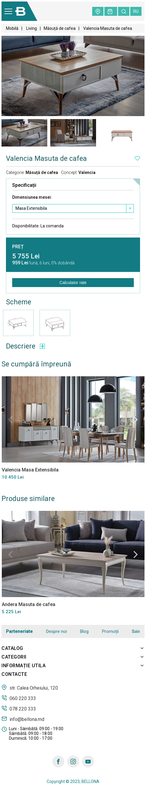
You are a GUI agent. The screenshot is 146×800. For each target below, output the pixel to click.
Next (139, 133)
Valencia (87, 172)
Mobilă (12, 28)
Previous (7, 133)
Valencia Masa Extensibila (29, 469)
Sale (136, 631)
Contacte (14, 674)
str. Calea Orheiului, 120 (29, 687)
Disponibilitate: (38, 225)
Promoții (110, 631)
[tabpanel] (24, 133)
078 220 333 (18, 708)
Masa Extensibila (31, 208)
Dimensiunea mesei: (32, 197)
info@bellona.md (22, 719)
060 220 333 (18, 698)
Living (31, 28)
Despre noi (56, 631)
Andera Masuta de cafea (28, 604)
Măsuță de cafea (60, 28)
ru (136, 11)
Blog (84, 631)
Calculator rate (73, 282)
